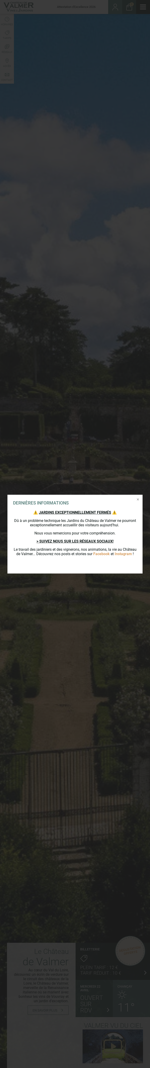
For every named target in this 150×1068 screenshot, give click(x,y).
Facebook (101, 554)
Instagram (123, 554)
